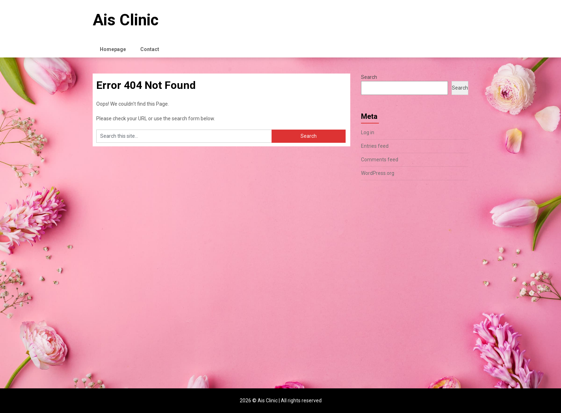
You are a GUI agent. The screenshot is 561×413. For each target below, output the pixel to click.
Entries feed (375, 146)
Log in (367, 132)
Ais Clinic (125, 20)
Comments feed (379, 159)
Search (369, 77)
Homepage (113, 49)
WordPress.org (377, 173)
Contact (149, 49)
